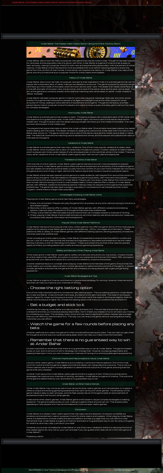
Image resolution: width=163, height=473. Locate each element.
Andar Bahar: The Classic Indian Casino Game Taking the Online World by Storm (51, 2)
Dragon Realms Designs (101, 470)
